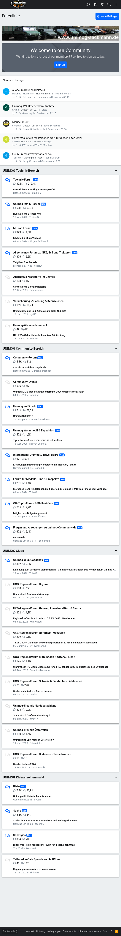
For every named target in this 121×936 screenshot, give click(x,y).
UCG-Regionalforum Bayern (30, 584)
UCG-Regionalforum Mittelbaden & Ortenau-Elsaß (44, 657)
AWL (24, 145)
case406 (39, 468)
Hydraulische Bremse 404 (27, 213)
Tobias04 (34, 217)
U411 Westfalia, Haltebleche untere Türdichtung (39, 335)
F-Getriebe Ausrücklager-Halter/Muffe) (34, 189)
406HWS (17, 157)
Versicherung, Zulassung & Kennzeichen (38, 301)
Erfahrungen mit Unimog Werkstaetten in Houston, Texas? (44, 464)
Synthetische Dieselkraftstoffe (29, 286)
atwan (15, 109)
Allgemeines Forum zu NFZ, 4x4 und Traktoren (42, 252)
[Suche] (109, 4)
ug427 (33, 314)
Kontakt (30, 931)
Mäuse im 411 (21, 122)
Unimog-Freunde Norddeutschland (34, 705)
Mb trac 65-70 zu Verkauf (27, 238)
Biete (44, 109)
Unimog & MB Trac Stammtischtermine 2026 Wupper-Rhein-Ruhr (48, 391)
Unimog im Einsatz (25, 406)
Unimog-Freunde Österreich (30, 730)
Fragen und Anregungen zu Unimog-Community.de (44, 527)
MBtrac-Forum (22, 228)
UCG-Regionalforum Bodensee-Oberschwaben (42, 754)
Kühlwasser (36, 621)
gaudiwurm (36, 597)
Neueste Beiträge (13, 80)
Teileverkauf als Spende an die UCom (36, 859)
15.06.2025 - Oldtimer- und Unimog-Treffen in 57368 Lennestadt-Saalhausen (55, 642)
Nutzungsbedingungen (48, 931)
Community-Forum (25, 357)
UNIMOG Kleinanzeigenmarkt (23, 777)
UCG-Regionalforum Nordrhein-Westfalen (39, 632)
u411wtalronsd (38, 646)
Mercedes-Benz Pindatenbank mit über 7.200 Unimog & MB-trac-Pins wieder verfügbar (60, 489)
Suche (17, 810)
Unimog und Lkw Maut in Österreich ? (33, 739)
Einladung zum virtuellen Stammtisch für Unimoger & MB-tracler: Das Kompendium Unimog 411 (65, 569)
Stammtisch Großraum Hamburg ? (31, 715)
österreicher (36, 743)
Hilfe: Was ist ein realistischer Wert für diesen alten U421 (47, 138)
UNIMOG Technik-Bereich (21, 170)
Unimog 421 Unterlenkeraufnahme (33, 106)
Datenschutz (69, 931)
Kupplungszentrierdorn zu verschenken (34, 869)
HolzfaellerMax (43, 419)
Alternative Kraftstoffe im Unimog (34, 276)
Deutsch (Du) (10, 931)
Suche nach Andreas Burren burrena (32, 691)
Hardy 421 (27, 161)
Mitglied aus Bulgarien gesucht (30, 513)
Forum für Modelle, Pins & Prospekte (36, 479)
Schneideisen (37, 290)
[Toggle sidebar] (116, 4)
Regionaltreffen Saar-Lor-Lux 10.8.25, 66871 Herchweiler (44, 618)
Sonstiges (47, 141)
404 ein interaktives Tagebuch (29, 367)
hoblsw (38, 265)
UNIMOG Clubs (13, 551)
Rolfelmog (40, 516)
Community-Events (25, 381)
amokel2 (37, 192)
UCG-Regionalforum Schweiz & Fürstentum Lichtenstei (47, 681)
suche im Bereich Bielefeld (28, 90)
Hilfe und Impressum (90, 931)
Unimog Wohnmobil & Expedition (33, 430)
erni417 (34, 719)
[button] (5, 4)
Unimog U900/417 (23, 416)
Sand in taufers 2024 (24, 764)
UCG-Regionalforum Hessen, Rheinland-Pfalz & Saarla (47, 608)
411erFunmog (42, 540)
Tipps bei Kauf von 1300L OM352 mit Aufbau (37, 440)
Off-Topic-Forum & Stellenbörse (33, 503)
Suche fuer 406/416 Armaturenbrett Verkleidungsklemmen (45, 820)
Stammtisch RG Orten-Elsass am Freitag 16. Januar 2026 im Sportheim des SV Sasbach (61, 666)
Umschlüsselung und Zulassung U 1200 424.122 (39, 311)
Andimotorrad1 (37, 767)
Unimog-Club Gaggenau (28, 560)
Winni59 (34, 338)
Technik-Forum (63, 93)
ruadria (33, 694)
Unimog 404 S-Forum (26, 204)
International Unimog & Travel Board (35, 454)
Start (105, 931)
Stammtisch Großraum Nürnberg (31, 594)
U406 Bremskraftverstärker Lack (32, 154)
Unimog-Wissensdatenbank (30, 325)
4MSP (15, 141)
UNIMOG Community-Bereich (23, 348)
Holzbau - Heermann (23, 93)
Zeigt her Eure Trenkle (25, 262)
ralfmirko (34, 395)
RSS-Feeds (19, 537)
